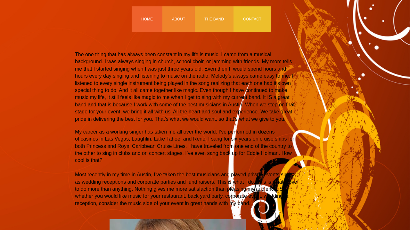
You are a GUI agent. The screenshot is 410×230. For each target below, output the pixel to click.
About (178, 19)
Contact (252, 19)
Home (147, 19)
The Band (214, 19)
